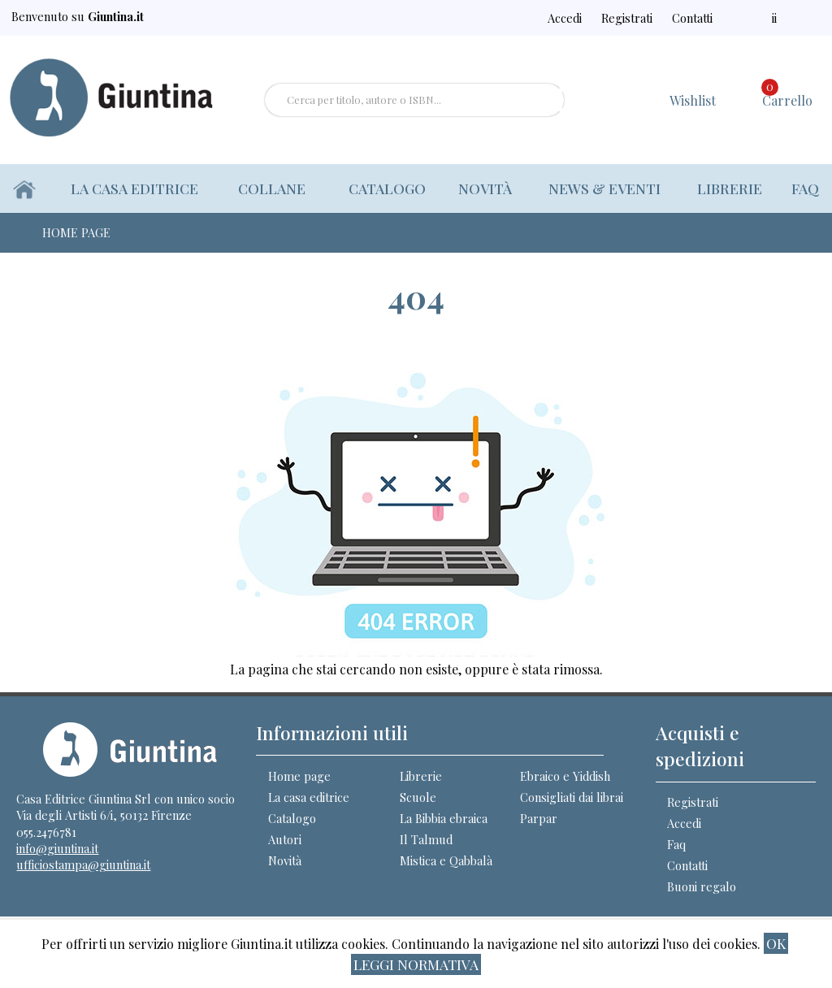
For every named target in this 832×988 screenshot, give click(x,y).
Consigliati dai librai (571, 797)
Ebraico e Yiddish (565, 776)
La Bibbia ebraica (444, 818)
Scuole (418, 797)
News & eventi (602, 188)
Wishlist (693, 100)
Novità (482, 188)
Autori (284, 839)
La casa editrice (135, 188)
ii (782, 18)
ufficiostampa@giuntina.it (83, 864)
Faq (805, 188)
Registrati (650, 18)
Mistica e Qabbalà (446, 860)
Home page (299, 776)
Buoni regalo (701, 886)
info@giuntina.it (57, 848)
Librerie (728, 188)
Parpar (538, 818)
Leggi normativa (416, 964)
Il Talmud (426, 839)
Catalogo (383, 188)
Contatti (712, 18)
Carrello (786, 94)
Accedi (595, 18)
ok (776, 943)
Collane (274, 188)
